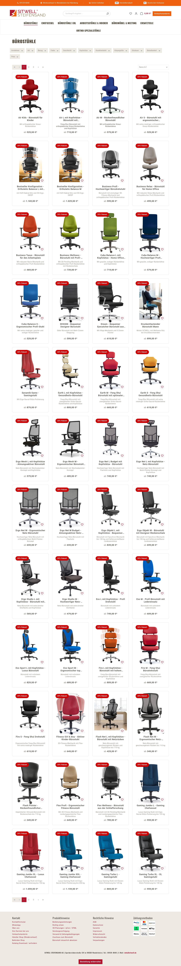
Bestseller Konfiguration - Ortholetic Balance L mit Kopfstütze (30, 188)
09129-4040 (24, 3)
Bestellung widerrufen (90, 962)
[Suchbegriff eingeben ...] (84, 13)
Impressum (97, 931)
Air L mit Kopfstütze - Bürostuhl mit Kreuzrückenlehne (70, 119)
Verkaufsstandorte (162, 14)
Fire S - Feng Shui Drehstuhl (30, 736)
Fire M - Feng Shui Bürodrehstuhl (150, 669)
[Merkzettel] (130, 13)
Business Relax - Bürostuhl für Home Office (150, 187)
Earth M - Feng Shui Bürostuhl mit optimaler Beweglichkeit (110, 394)
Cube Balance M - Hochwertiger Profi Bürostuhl (150, 257)
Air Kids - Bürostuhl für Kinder (30, 118)
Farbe (55, 50)
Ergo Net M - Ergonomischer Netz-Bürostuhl (30, 531)
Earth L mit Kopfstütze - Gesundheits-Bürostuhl (70, 394)
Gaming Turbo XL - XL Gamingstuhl (150, 875)
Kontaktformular (19, 922)
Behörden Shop (18, 940)
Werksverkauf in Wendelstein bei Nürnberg (60, 3)
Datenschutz (98, 925)
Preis (14, 56)
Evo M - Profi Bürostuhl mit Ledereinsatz (150, 600)
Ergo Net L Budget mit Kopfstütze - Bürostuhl (110, 462)
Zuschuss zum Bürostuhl (63, 937)
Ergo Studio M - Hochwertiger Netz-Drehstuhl (70, 600)
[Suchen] (107, 13)
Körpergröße (121, 50)
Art (30, 50)
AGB (94, 922)
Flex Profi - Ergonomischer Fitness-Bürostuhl (70, 806)
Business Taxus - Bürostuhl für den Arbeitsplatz (30, 256)
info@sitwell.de (130, 952)
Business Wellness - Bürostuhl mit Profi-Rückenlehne (70, 257)
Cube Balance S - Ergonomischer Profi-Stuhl (30, 325)
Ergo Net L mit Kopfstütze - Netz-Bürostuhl (150, 462)
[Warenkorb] (146, 13)
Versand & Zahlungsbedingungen (66, 934)
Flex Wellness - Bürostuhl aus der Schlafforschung (110, 806)
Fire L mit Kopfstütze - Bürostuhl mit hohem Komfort (110, 669)
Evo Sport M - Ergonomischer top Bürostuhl (70, 669)
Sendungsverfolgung (61, 931)
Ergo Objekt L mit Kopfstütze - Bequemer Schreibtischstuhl (111, 532)
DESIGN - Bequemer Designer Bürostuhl (70, 325)
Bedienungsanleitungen (62, 922)
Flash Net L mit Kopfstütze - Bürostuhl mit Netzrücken (110, 738)
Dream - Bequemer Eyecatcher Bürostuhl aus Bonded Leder (110, 325)
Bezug (42, 50)
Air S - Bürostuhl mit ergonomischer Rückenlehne (150, 119)
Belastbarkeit (153, 50)
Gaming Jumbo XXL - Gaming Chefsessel (70, 875)
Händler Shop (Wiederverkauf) (24, 937)
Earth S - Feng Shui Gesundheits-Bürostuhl (151, 394)
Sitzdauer (137, 50)
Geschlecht (69, 50)
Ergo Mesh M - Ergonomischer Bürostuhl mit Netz (70, 463)
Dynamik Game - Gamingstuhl (30, 394)
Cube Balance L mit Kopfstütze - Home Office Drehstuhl (110, 257)
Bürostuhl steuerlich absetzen (65, 940)
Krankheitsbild (103, 50)
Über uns (16, 928)
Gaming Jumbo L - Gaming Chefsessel (151, 806)
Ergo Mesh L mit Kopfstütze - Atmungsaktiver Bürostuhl (30, 462)
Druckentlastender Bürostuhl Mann (150, 325)
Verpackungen (99, 940)
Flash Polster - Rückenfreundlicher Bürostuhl (30, 807)
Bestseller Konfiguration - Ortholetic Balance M (70, 187)
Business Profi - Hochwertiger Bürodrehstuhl (110, 187)
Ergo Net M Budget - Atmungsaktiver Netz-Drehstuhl (70, 532)
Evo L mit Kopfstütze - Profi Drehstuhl (110, 600)
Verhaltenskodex (100, 937)
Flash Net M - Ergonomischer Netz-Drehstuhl (151, 738)
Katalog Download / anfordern (24, 943)
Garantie (96, 928)
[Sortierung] (153, 67)
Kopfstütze (85, 50)
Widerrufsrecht (99, 934)
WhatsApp (16, 925)
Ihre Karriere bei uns (20, 931)
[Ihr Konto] (136, 13)
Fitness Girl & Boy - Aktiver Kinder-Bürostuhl (70, 738)
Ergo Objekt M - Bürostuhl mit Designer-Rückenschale (150, 531)
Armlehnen (17, 50)
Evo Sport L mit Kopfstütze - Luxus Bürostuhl (30, 669)
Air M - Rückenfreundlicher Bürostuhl (110, 118)
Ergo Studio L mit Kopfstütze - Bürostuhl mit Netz (30, 600)
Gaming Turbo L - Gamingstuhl (110, 875)
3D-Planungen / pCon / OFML (65, 928)
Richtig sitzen (58, 925)
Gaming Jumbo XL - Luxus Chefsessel (30, 875)
